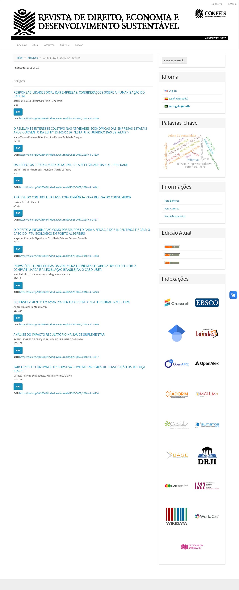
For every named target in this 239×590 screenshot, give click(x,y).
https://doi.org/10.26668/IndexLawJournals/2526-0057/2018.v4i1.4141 (59, 187)
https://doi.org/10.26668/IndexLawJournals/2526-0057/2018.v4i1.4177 (59, 219)
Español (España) (178, 98)
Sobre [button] (64, 45)
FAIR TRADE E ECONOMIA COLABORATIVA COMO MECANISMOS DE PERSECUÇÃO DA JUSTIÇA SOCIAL (79, 369)
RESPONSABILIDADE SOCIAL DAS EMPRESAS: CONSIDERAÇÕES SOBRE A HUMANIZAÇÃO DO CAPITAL (79, 94)
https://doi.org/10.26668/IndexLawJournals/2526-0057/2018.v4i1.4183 (59, 256)
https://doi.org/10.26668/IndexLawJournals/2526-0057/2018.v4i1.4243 (59, 292)
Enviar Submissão (174, 60)
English (173, 90)
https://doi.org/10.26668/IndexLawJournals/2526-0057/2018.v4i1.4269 (59, 324)
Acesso (232, 4)
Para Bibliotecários (175, 216)
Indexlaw (21, 45)
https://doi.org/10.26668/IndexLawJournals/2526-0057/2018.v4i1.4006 (59, 118)
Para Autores (172, 208)
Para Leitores (172, 200)
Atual (35, 45)
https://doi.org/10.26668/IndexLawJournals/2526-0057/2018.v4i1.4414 (59, 393)
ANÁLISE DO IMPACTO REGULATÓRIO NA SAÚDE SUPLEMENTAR (59, 334)
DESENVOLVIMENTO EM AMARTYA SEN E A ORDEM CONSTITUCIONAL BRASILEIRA (72, 302)
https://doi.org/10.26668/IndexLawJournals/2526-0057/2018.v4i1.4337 (59, 357)
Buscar (79, 45)
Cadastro (217, 4)
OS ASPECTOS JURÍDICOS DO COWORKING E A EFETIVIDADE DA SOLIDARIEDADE (71, 164)
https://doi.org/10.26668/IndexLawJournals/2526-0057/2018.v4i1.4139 (59, 154)
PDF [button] (18, 111)
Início (20, 57)
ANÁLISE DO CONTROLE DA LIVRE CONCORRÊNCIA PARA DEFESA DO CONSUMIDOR (72, 197)
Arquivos (49, 45)
